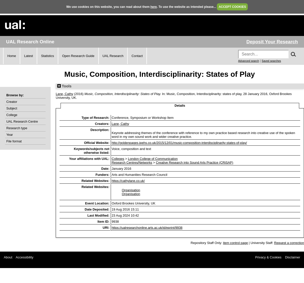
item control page (235, 243)
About (8, 257)
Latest (28, 56)
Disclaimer (292, 257)
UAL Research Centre (22, 121)
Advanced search (248, 60)
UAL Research (113, 56)
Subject (11, 108)
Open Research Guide (78, 56)
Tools (64, 86)
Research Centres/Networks (132, 162)
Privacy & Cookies (268, 257)
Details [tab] (180, 105)
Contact (137, 56)
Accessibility (24, 257)
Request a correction (289, 243)
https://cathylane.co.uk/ (128, 181)
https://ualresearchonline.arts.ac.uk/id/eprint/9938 (147, 228)
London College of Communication (153, 159)
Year (9, 135)
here (153, 7)
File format (14, 141)
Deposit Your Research (272, 41)
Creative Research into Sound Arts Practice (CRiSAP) (194, 162)
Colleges (118, 159)
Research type (16, 128)
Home (11, 56)
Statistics (47, 56)
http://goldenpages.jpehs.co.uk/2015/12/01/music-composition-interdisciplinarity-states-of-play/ (179, 143)
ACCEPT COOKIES (232, 7)
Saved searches (271, 60)
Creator (11, 102)
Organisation (131, 190)
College (11, 115)
